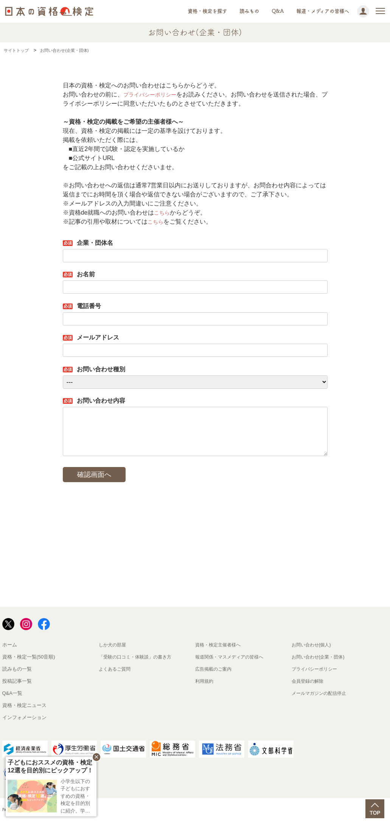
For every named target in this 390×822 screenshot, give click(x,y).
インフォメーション (24, 717)
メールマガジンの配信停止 (321, 693)
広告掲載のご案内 (215, 669)
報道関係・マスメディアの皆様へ (232, 657)
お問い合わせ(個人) (313, 645)
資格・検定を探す (207, 11)
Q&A (278, 11)
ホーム (9, 645)
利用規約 (205, 681)
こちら (163, 212)
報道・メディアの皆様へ (322, 11)
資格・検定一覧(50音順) (28, 657)
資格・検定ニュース (24, 705)
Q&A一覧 (12, 693)
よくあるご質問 (116, 669)
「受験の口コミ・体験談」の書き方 (138, 657)
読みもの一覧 (17, 669)
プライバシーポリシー (153, 94)
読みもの (249, 11)
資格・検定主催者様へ (219, 645)
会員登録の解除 (309, 681)
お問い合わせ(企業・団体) (320, 657)
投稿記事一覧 (17, 681)
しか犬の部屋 (113, 645)
